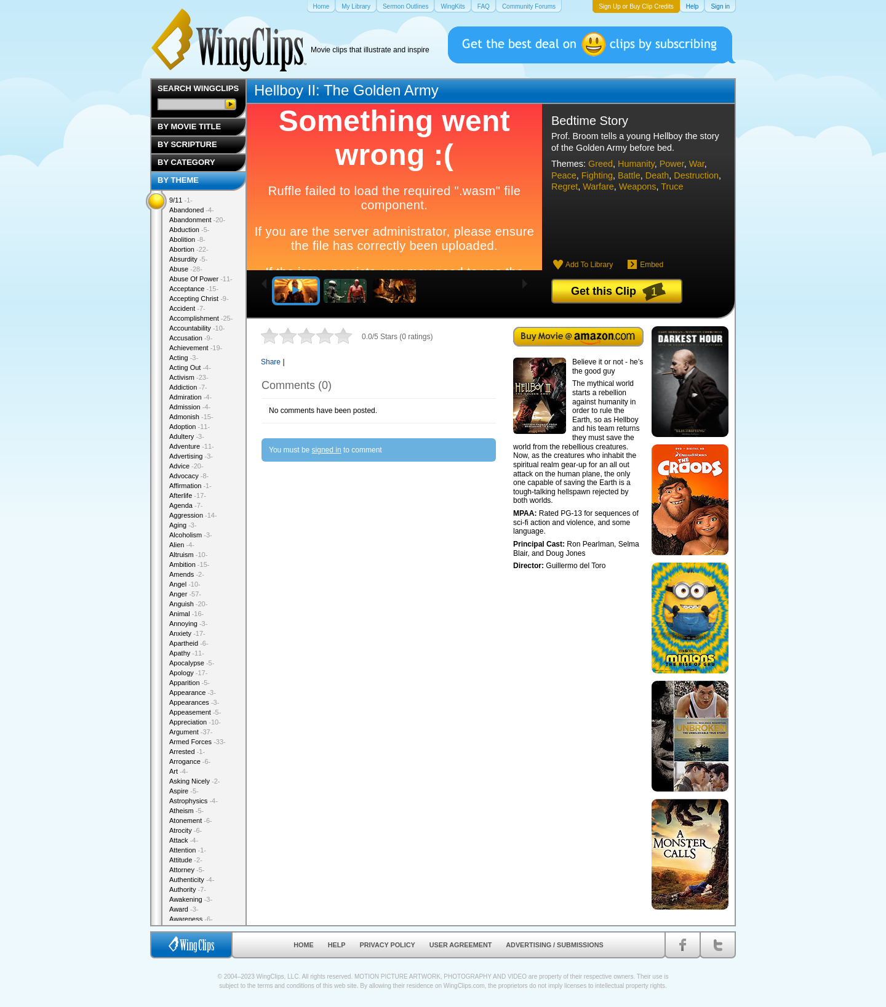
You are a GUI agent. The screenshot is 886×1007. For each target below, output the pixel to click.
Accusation (190, 338)
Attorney (186, 869)
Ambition (189, 564)
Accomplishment (201, 318)
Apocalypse (191, 663)
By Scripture (187, 144)
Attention (187, 850)
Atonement (190, 820)
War (696, 164)
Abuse (185, 269)
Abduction (189, 229)
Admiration (190, 397)
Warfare (598, 186)
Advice (186, 466)
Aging (183, 525)
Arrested (187, 751)
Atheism (186, 810)
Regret (564, 186)
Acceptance (193, 288)
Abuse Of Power (201, 279)
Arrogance (189, 761)
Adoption (189, 426)
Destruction (696, 175)
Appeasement (195, 712)
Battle (629, 175)
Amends (186, 574)
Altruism (188, 554)
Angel (185, 584)
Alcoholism (190, 535)
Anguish (188, 604)
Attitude (185, 860)
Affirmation (190, 485)
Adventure (191, 446)
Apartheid (189, 643)
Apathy (186, 653)
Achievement (195, 347)
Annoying (188, 623)
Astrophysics (193, 800)
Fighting (597, 175)
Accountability (197, 328)
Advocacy (189, 475)
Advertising (191, 456)
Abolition (187, 239)
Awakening (190, 899)
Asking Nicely (194, 781)
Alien (181, 544)
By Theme (178, 180)
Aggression (193, 515)
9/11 (181, 200)
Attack (183, 840)
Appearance (192, 692)
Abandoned (191, 210)
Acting (183, 357)
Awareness (191, 919)
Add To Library (589, 264)
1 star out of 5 (269, 335)
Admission (189, 407)
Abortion (189, 249)
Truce (672, 186)
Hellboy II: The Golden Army (346, 90)
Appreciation (195, 722)
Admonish (191, 416)
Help (337, 945)
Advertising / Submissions (554, 945)
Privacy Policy (387, 945)
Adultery (186, 436)
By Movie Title (189, 126)
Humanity (636, 164)
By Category (186, 162)
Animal (186, 613)
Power (672, 164)
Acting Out (190, 367)
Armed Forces (197, 741)
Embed (651, 264)
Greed (600, 164)
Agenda (185, 505)
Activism (189, 377)
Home (303, 945)
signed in (326, 450)
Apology (188, 672)
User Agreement (460, 945)
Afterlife (187, 495)
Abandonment (197, 219)
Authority (187, 889)
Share (271, 362)
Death (657, 175)
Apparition (189, 682)
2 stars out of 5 (278, 335)
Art (178, 771)
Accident (187, 308)
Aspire (184, 791)
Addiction (188, 387)
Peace (564, 175)
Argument (190, 732)
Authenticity (191, 879)
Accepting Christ (199, 298)
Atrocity (185, 830)
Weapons (638, 186)
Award (184, 909)
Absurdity (188, 259)
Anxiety (187, 633)
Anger (185, 594)
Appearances (194, 702)
